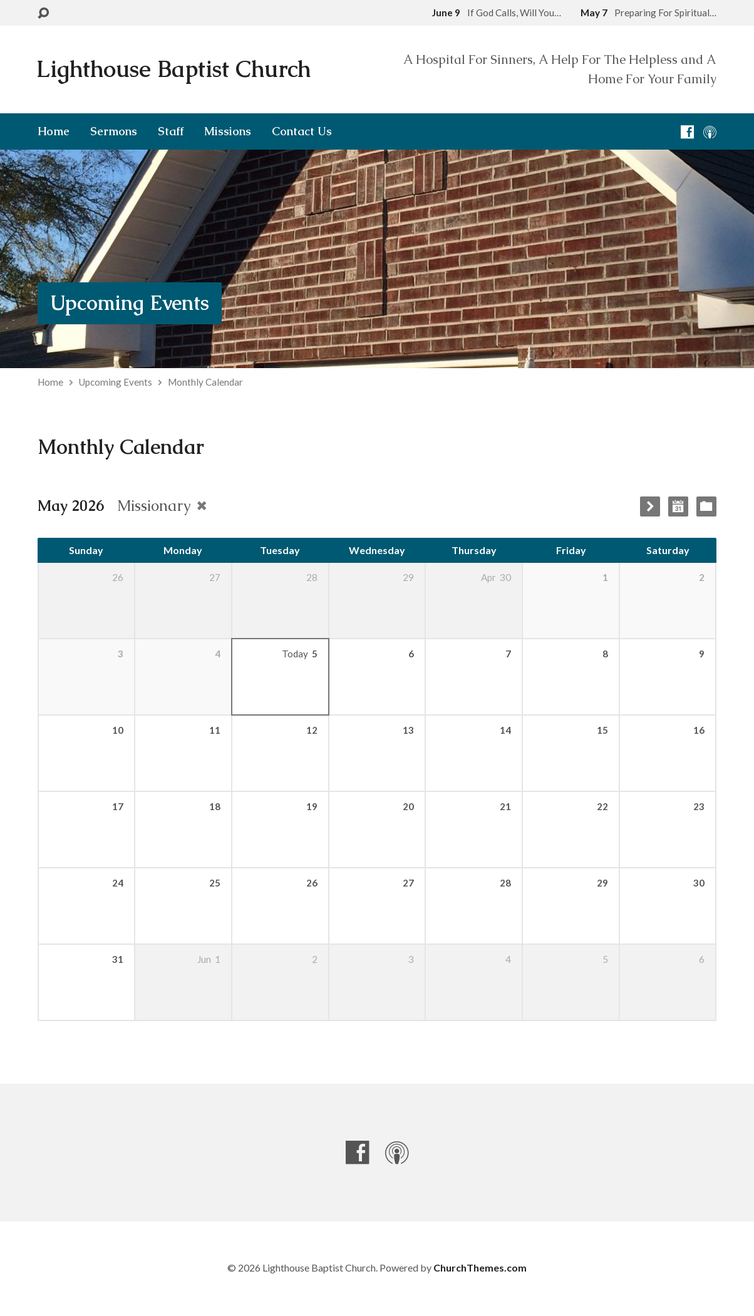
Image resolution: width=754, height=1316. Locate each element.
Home (54, 131)
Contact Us (302, 131)
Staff (170, 131)
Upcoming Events (129, 303)
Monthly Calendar (205, 382)
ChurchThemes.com (480, 1267)
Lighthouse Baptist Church (173, 69)
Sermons (113, 131)
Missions (227, 131)
